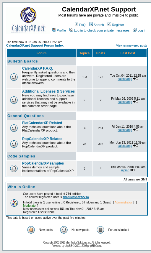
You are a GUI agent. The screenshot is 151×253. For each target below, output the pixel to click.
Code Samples (21, 156)
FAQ (80, 25)
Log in (139, 30)
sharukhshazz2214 (76, 197)
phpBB (68, 245)
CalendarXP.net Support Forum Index (35, 45)
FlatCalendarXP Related (42, 123)
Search (96, 25)
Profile (59, 30)
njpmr (125, 170)
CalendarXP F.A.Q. (37, 68)
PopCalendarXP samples (43, 163)
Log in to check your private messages (99, 30)
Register (116, 25)
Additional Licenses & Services (48, 91)
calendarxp (125, 78)
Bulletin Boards (22, 61)
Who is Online (21, 187)
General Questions (25, 116)
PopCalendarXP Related (42, 139)
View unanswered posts (131, 45)
